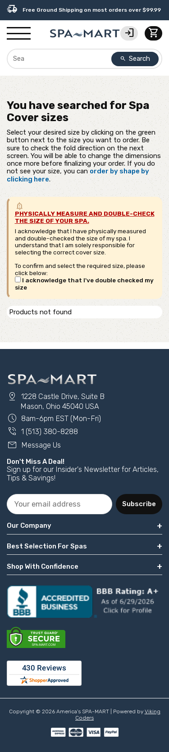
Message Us (34, 445)
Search (135, 58)
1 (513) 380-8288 (42, 431)
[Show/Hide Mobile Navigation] (19, 33)
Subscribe (139, 504)
